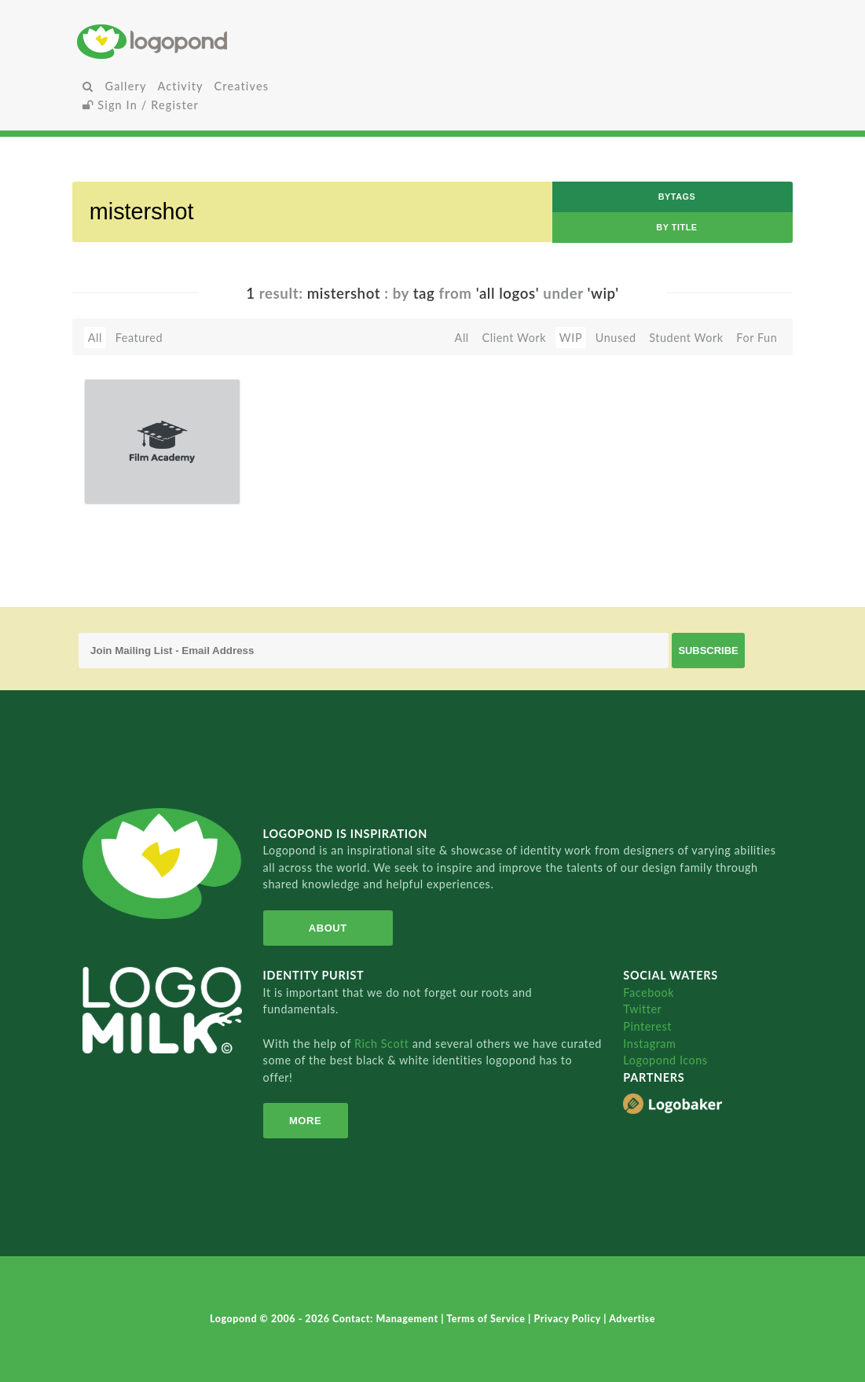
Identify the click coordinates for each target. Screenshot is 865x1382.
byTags (677, 196)
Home (195, 41)
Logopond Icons (665, 1060)
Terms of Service (487, 1319)
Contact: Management (386, 1319)
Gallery (126, 86)
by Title (676, 227)
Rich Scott (383, 1043)
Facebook (648, 992)
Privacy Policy (568, 1319)
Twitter (642, 1009)
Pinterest (647, 1026)
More (305, 1121)
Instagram (649, 1043)
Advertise (632, 1319)
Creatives (241, 86)
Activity (180, 86)
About (328, 928)
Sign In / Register (140, 105)
